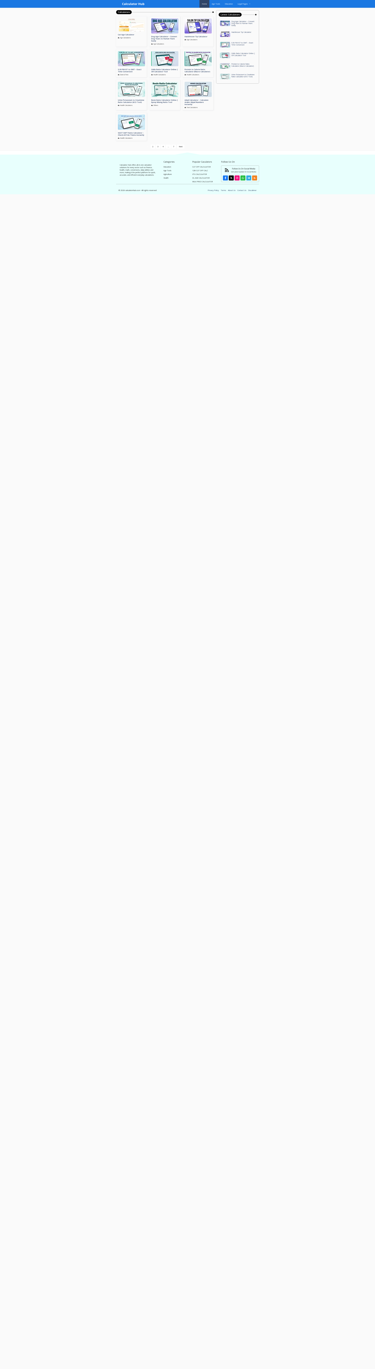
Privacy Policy (213, 190)
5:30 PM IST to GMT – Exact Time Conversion (129, 70)
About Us (232, 190)
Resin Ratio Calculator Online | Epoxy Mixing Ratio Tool (164, 101)
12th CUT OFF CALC (200, 170)
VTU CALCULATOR (199, 174)
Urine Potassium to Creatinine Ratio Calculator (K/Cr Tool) (131, 101)
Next (181, 146)
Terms (223, 190)
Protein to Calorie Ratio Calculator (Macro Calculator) (197, 70)
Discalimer (252, 190)
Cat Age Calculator (126, 34)
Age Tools (216, 4)
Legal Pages (245, 4)
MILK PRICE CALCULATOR (202, 181)
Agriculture (168, 174)
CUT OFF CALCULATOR (201, 167)
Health (166, 178)
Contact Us (241, 190)
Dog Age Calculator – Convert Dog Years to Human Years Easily (164, 38)
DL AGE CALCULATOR (201, 178)
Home (204, 4)
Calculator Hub (133, 4)
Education (229, 4)
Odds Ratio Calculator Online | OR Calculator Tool (164, 70)
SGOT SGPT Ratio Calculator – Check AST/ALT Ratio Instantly (131, 134)
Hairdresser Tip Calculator (196, 36)
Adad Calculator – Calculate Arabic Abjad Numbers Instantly (196, 102)
